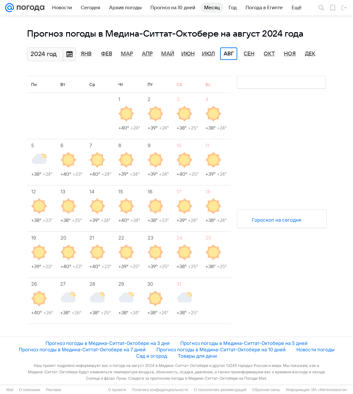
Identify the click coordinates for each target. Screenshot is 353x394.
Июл (208, 54)
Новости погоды (315, 350)
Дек (310, 54)
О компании (29, 390)
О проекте (117, 390)
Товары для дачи (197, 356)
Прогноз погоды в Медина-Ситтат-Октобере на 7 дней (82, 350)
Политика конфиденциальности (160, 390)
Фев (106, 54)
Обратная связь (266, 390)
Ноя (290, 54)
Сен (249, 54)
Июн (188, 54)
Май (167, 54)
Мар (127, 54)
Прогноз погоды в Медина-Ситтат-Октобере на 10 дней (221, 350)
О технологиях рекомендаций (220, 390)
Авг (229, 54)
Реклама (53, 390)
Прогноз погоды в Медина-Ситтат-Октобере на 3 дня (107, 343)
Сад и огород (151, 356)
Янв (86, 54)
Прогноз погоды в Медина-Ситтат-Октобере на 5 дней (244, 343)
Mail (9, 390)
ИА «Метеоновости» (329, 390)
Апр (147, 54)
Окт (269, 54)
